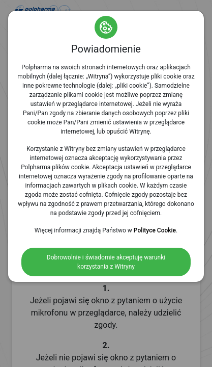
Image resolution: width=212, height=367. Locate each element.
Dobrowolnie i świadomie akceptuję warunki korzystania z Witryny (106, 262)
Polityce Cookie (155, 230)
